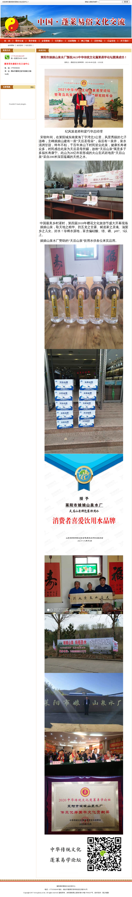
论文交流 (28, 45)
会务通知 (11, 45)
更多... (33, 87)
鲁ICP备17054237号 (86, 893)
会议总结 (20, 45)
